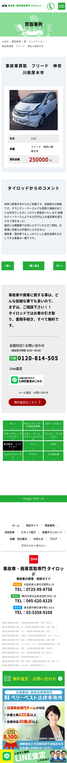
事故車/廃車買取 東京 (10, 623)
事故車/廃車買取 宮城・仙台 (38, 631)
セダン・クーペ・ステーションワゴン (33, 436)
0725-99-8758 (39, 589)
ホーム (16, 525)
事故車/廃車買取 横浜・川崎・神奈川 (36, 623)
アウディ (33, 454)
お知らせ (38, 539)
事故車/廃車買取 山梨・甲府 (13, 648)
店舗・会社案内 (18, 539)
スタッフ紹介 (28, 532)
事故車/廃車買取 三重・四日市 (39, 652)
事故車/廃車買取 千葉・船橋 (13, 640)
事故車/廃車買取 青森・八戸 (13, 631)
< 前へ (7, 265)
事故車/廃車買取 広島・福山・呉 (46, 661)
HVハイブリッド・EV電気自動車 (33, 425)
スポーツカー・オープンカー (13, 435)
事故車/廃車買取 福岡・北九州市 (15, 665)
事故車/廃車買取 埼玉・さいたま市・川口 (18, 644)
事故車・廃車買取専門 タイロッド (33, 573)
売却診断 (10, 532)
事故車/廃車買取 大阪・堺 (12, 627)
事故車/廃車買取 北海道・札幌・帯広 (40, 627)
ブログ (53, 539)
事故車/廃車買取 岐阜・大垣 (13, 652)
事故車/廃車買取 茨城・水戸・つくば (44, 635)
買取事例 (50, 525)
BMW (53, 444)
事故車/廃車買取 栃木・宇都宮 (14, 635)
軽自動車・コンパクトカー (13, 445)
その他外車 (53, 454)
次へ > (59, 265)
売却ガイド (32, 525)
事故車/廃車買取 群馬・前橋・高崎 (41, 640)
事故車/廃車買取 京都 (10, 657)
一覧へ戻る (33, 265)
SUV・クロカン (53, 423)
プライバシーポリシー (33, 545)
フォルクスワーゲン (13, 456)
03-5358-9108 (39, 612)
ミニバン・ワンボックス (53, 435)
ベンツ (33, 444)
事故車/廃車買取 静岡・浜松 (49, 644)
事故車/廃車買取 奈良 (30, 657)
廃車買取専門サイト (39, 665)
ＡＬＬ (12, 423)
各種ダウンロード (52, 532)
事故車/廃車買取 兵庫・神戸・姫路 (16, 661)
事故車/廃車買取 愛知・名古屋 (39, 648)
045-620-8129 (39, 600)
